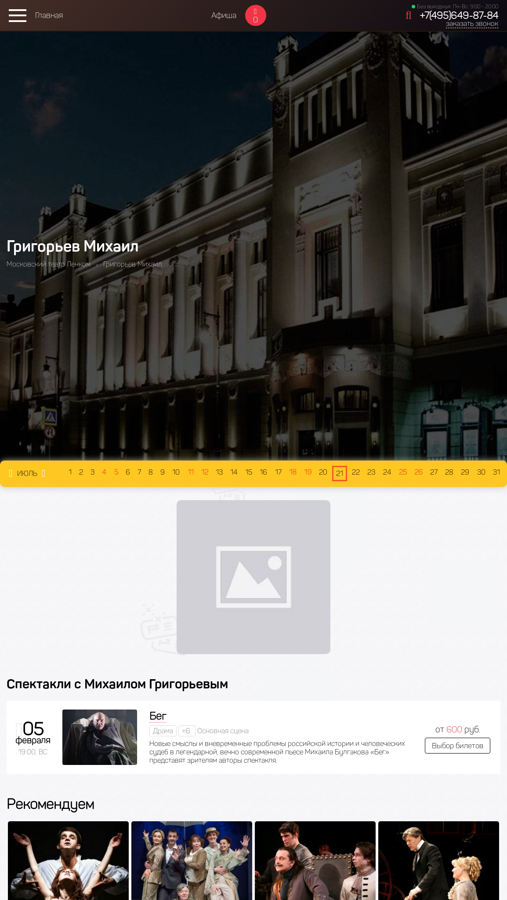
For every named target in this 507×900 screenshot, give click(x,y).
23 (371, 472)
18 (293, 472)
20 (323, 472)
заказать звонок (472, 23)
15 (248, 472)
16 (263, 472)
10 (176, 472)
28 (449, 472)
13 (219, 472)
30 (481, 472)
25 (403, 472)
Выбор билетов (457, 745)
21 (339, 473)
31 (496, 472)
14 (234, 472)
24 (387, 472)
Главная (49, 15)
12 (204, 472)
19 (307, 472)
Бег (157, 716)
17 (278, 472)
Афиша (223, 15)
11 (191, 472)
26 (418, 472)
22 (356, 472)
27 (434, 472)
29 (465, 472)
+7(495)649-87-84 (459, 16)
